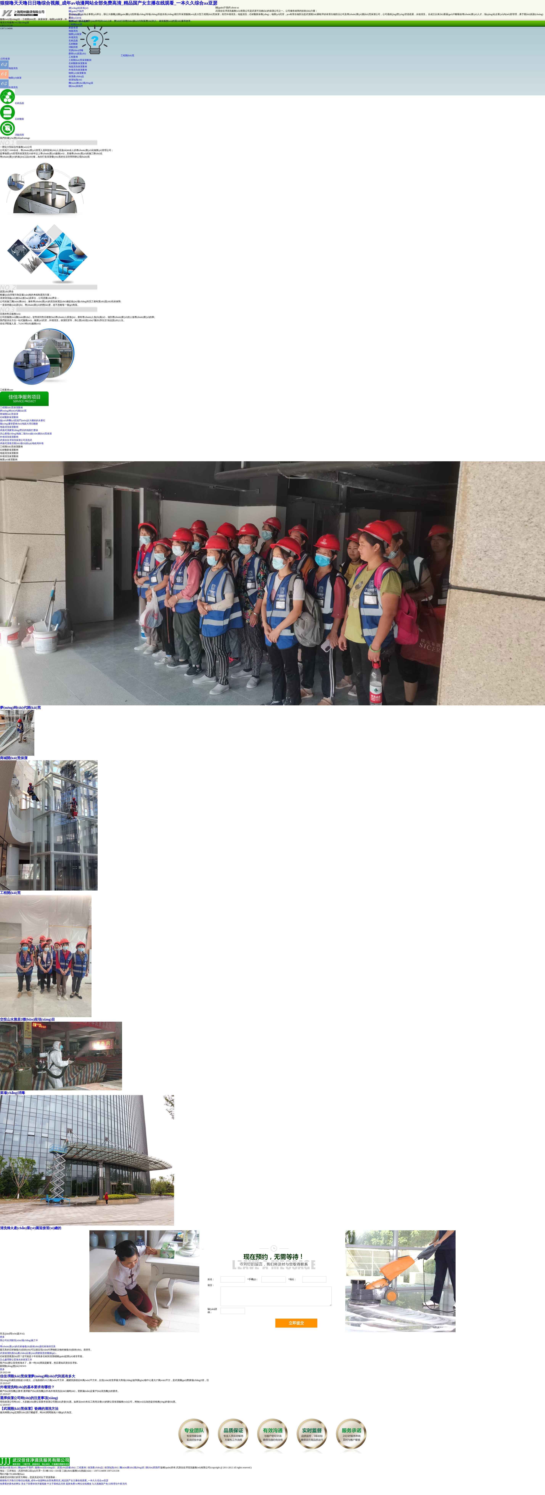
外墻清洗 (13, 87)
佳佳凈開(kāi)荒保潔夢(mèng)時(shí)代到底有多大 (37, 1376)
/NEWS (22, 1366)
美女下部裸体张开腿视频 (33, 1483)
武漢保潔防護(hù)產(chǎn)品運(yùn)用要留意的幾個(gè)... (28, 1353)
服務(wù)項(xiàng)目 (45, 1467)
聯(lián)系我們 (76, 86)
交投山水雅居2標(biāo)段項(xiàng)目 (27, 1019)
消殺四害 (19, 134)
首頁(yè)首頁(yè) (8, 1467)
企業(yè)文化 (75, 18)
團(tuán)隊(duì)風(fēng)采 (81, 83)
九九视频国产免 (100, 1483)
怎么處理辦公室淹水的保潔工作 (16, 1359)
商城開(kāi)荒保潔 (9, 414)
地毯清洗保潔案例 (78, 66)
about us (235, 7)
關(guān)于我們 (76, 11)
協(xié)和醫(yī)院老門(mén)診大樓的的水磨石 (22, 420)
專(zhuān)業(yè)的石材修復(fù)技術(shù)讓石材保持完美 (27, 1346)
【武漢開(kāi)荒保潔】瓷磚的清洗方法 (29, 1409)
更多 (2, 1337)
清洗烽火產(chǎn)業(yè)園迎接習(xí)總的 (30, 1228)
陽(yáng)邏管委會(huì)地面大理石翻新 (19, 423)
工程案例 (81, 1467)
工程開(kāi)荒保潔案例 (80, 60)
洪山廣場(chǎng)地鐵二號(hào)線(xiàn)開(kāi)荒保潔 (26, 433)
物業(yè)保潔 (15, 77)
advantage (25, 138)
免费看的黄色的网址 (10, 1483)
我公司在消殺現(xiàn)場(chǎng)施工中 (19, 1340)
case (11, 389)
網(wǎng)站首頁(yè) (78, 8)
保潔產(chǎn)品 (76, 76)
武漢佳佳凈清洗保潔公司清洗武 (16, 440)
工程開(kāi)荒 (127, 55)
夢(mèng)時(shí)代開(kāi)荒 (13, 410)
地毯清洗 (13, 68)
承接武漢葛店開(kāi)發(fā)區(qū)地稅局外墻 (21, 443)
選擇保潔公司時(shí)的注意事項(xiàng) (29, 1398)
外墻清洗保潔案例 (78, 69)
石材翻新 (19, 119)
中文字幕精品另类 (56, 1483)
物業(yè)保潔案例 (77, 73)
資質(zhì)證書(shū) (66, 1467)
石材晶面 (19, 103)
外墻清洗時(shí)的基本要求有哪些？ (27, 1387)
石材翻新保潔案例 (78, 63)
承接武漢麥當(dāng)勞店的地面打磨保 (19, 430)
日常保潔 (5, 58)
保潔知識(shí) (75, 79)
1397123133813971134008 (6, 27)
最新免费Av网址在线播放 (78, 1483)
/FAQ (21, 1333)
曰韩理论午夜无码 (118, 1483)
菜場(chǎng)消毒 (12, 1093)
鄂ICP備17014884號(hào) (12, 1474)
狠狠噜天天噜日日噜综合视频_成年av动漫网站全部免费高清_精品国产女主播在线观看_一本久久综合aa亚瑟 (108, 3)
